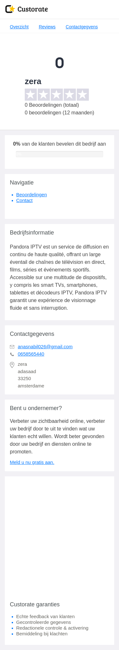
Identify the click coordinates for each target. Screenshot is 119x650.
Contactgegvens (82, 26)
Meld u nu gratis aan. (32, 462)
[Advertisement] (59, 536)
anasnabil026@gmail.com (45, 346)
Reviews (47, 26)
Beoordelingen (31, 194)
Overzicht (19, 26)
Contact (24, 200)
